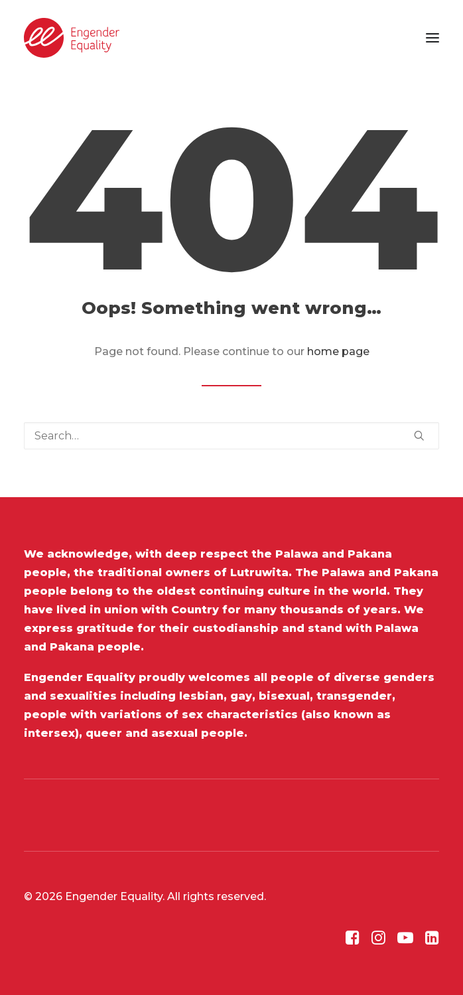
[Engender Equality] (71, 38)
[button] (432, 38)
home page (338, 351)
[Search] (231, 435)
